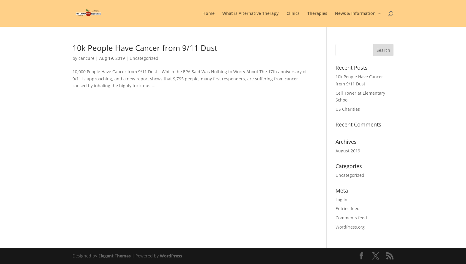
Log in (341, 199)
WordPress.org (350, 227)
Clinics (293, 13)
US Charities (348, 109)
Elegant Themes (114, 256)
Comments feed (351, 218)
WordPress (171, 256)
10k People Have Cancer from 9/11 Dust (145, 48)
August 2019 (348, 151)
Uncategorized (144, 58)
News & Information (355, 13)
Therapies (317, 13)
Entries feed (348, 208)
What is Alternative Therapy (250, 13)
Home (208, 13)
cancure (86, 58)
